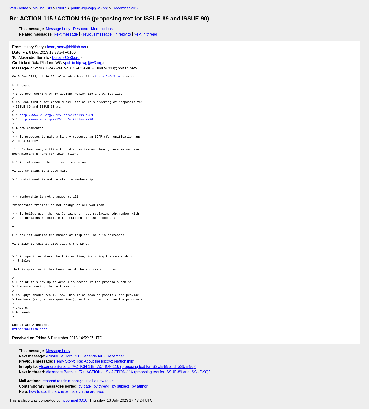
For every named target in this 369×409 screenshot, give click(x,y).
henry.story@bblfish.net (66, 47)
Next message (66, 34)
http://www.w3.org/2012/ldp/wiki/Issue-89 (56, 115)
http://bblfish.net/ (29, 329)
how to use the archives (49, 391)
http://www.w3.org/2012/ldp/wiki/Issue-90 (56, 119)
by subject (120, 386)
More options (102, 29)
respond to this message (62, 381)
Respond (80, 29)
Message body (58, 29)
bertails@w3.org (66, 58)
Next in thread (145, 34)
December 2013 (125, 8)
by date (84, 386)
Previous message (96, 34)
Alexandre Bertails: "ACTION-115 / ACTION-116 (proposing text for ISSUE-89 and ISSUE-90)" (117, 366)
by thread (101, 386)
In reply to (122, 34)
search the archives (88, 391)
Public (61, 8)
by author (140, 386)
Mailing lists (42, 8)
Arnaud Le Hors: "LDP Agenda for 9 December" (85, 356)
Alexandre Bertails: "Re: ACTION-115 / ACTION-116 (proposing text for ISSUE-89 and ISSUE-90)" (128, 372)
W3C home (18, 8)
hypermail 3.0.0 (74, 400)
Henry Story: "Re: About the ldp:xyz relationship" (94, 361)
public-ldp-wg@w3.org (89, 8)
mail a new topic (99, 381)
